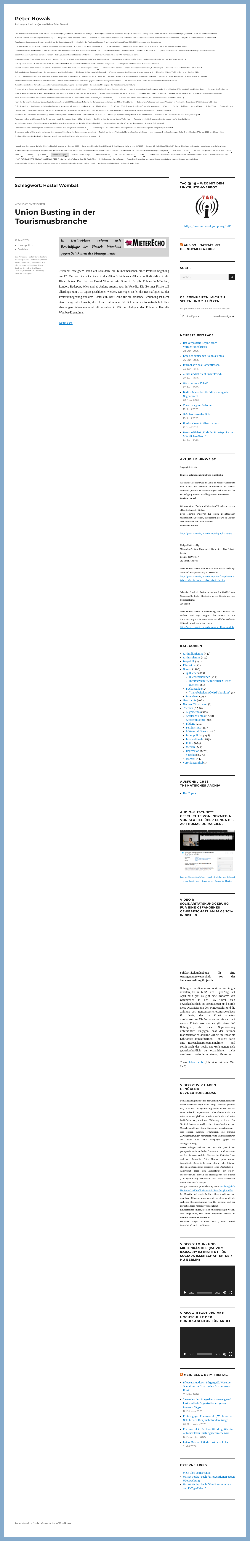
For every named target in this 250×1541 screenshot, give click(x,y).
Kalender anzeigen (223, 316)
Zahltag (184, 106)
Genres (30, 155)
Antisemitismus (197, 106)
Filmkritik (189, 665)
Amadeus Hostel (26, 257)
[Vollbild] (230, 1292)
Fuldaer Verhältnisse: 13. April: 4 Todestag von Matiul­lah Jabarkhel (195, 93)
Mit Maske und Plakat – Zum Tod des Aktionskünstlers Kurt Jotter (150, 81)
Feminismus (193, 727)
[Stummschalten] (224, 1292)
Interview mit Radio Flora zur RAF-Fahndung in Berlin (117, 55)
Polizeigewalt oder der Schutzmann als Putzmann (138, 63)
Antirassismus (191, 657)
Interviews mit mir (102, 155)
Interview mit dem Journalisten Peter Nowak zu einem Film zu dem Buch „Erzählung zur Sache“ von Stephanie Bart (62, 59)
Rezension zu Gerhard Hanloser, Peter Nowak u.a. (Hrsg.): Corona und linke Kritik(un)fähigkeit (53, 119)
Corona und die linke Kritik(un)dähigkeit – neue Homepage (183, 76)
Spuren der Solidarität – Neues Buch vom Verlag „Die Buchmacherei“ (187, 50)
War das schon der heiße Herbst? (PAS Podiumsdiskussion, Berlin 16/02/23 (133, 68)
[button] (190, 316)
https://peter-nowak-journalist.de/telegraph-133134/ (206, 533)
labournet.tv (196, 1062)
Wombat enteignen (23, 273)
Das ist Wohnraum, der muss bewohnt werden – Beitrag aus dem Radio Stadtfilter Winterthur (53, 55)
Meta (142, 155)
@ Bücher (192, 673)
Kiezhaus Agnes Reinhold (26, 265)
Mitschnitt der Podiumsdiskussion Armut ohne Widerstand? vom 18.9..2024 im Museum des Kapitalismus (118, 42)
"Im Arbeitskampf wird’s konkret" (209, 692)
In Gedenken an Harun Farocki (111, 159)
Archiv (186, 150)
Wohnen (166, 106)
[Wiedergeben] (185, 1292)
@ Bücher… (42, 155)
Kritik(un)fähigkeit (164, 110)
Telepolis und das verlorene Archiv (72, 38)
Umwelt (190, 758)
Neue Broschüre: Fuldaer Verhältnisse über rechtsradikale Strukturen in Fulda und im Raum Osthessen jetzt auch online (63, 98)
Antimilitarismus (193, 653)
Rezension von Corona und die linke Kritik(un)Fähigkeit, (177, 115)
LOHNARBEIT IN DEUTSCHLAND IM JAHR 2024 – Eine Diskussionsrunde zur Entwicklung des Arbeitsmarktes (58, 46)
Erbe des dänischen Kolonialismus (203, 356)
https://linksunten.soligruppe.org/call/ (207, 226)
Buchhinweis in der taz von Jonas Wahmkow (112, 119)
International (194, 739)
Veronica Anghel (193, 762)
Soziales (23, 249)
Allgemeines (193, 712)
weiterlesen (66, 322)
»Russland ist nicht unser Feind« (202, 374)
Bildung (190, 723)
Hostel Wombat (39, 262)
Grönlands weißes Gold (197, 414)
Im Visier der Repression (125, 155)
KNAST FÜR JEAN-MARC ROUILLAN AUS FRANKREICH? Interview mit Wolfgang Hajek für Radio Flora (55, 159)
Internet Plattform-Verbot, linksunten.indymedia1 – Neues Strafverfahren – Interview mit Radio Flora (55, 93)
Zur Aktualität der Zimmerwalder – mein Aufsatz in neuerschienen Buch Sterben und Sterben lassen (146, 46)
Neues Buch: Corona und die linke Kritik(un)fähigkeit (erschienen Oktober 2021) (47, 146)
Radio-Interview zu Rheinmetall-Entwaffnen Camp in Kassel (132, 76)
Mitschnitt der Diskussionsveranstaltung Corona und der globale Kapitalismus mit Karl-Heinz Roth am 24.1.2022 (60, 115)
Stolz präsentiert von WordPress (52, 1523)
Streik (175, 106)
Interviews (192, 696)
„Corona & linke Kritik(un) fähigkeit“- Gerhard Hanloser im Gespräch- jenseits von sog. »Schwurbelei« (186, 146)
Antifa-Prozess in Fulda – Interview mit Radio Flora (118, 163)
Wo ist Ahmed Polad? (195, 383)
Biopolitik (189, 661)
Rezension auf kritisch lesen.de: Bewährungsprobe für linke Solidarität (162, 119)
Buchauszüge (194, 688)
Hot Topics (189, 793)
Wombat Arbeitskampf (33, 271)
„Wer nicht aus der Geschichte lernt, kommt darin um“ (131, 72)
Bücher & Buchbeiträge (80, 155)
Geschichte (189, 700)
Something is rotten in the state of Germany (117, 93)
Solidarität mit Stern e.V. (146, 50)
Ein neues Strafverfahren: (218, 89)
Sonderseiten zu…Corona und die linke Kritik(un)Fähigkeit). (144, 150)
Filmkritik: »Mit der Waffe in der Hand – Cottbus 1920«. (177, 72)
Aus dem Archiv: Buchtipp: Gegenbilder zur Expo (35, 38)
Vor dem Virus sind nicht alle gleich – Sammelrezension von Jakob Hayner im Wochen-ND (51, 128)
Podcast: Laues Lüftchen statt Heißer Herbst (184, 68)
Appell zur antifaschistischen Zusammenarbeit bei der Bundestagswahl (44, 42)
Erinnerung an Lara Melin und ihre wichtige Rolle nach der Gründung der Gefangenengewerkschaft (133, 128)
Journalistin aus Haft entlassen (201, 365)
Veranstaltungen (59, 155)
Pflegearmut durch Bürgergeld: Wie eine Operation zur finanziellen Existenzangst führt (207, 1386)
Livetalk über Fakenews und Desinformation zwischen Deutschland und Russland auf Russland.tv (188, 155)
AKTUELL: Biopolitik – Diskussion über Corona (212, 150)
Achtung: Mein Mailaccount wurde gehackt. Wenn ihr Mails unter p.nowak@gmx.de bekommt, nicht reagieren (60, 76)
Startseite (177, 150)
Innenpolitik (25, 245)
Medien (190, 747)
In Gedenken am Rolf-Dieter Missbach (118, 50)
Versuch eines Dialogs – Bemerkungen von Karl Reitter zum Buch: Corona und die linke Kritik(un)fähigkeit (57, 123)
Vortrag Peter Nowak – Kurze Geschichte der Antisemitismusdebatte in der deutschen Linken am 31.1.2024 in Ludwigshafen (65, 63)
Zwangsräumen (226, 106)
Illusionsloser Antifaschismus (201, 423)
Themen (18, 155)
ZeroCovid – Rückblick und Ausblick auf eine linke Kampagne (135, 106)
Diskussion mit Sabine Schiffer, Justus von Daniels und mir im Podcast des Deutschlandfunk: (149, 59)
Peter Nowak (32, 18)
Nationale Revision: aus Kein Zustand (91, 72)
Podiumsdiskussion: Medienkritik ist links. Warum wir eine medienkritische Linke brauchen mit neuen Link (57, 50)
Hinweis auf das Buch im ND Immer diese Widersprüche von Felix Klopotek (134, 123)
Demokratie (20, 110)
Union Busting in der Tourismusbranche (55, 216)
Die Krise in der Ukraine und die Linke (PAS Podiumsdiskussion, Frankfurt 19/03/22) (151, 98)
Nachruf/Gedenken (194, 704)
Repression (192, 751)
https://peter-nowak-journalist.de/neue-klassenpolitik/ (207, 627)
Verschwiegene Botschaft (198, 405)
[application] (207, 1281)
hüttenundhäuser (196, 731)
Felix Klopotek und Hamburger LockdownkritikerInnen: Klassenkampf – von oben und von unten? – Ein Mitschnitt (61, 106)
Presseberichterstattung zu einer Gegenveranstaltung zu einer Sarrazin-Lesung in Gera (162, 159)
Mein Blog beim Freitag (206, 1375)
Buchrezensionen (199, 677)
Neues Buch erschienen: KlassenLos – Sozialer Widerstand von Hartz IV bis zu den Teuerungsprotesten (56, 68)
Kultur (189, 743)
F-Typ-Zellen (211, 106)
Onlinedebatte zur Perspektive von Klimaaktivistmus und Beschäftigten (44, 72)
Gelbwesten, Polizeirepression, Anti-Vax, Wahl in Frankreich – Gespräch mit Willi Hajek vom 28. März (177, 102)
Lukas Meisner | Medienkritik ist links (205, 1442)
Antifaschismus (195, 716)
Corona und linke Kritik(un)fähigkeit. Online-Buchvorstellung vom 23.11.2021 (112, 146)
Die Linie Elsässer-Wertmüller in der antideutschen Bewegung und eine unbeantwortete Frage (53, 33)
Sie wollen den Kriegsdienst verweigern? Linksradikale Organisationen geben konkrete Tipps (207, 1403)
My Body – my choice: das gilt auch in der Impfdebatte (130, 115)
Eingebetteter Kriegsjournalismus (152, 93)
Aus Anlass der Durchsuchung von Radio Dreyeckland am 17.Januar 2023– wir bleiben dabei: (167, 89)
